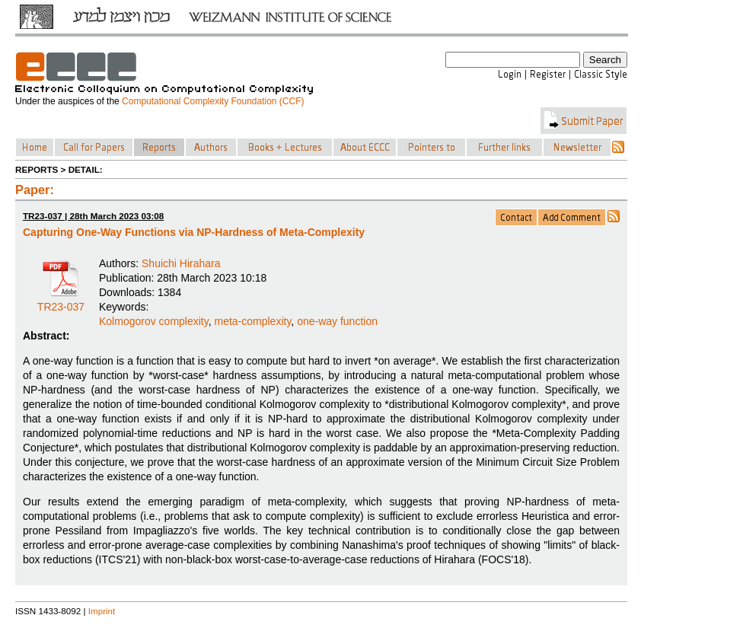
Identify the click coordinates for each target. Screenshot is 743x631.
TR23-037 (61, 301)
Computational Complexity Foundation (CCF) (213, 101)
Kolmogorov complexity (154, 321)
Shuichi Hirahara (181, 263)
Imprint (102, 611)
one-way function (337, 321)
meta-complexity (252, 321)
